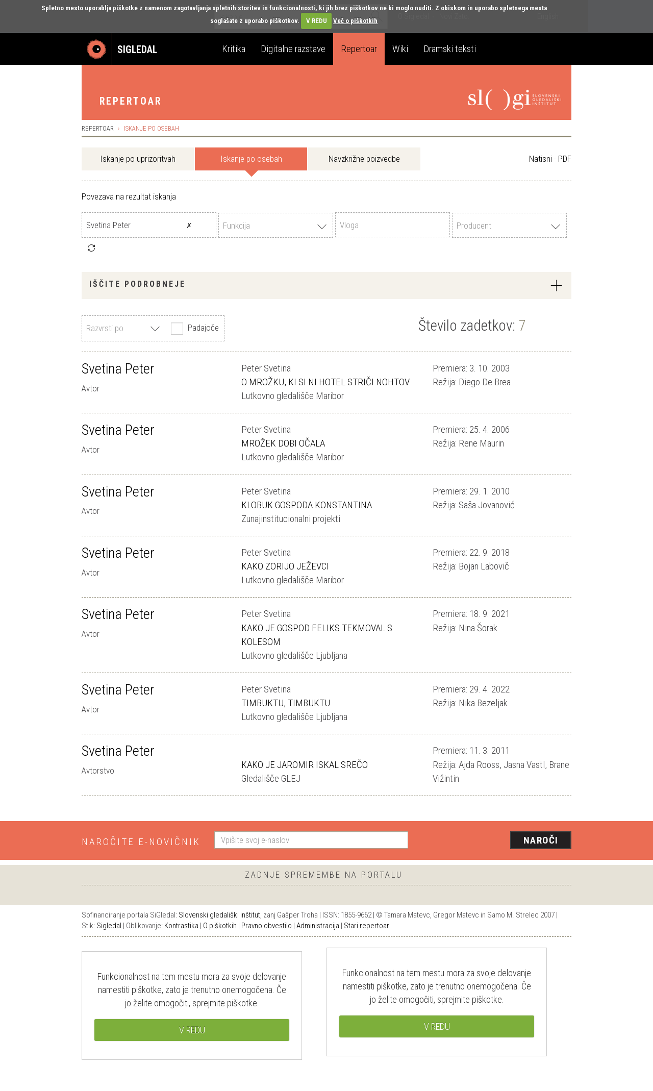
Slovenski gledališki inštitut (219, 915)
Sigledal (108, 925)
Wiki (400, 49)
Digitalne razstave (293, 49)
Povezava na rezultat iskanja (129, 196)
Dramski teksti (449, 49)
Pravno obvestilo (266, 925)
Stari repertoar (366, 925)
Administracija (317, 925)
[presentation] (495, 841)
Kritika (233, 49)
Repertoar (359, 49)
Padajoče (193, 328)
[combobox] (275, 225)
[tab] (326, 285)
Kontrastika (181, 925)
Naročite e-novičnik (141, 842)
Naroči (541, 840)
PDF (564, 159)
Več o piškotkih (355, 20)
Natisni (540, 159)
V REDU (316, 20)
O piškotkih (220, 925)
